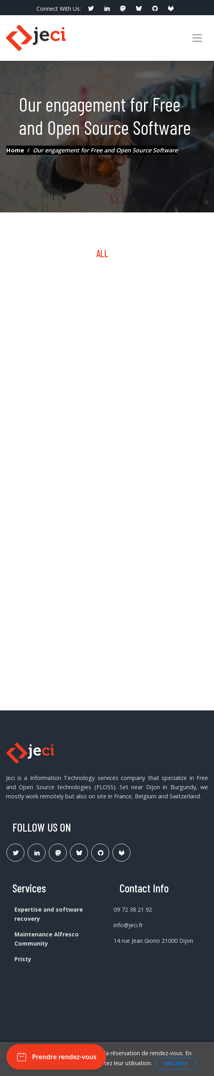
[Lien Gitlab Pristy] (121, 853)
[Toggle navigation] (197, 38)
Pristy (22, 959)
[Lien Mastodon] (58, 853)
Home (15, 150)
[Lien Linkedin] (37, 853)
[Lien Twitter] (15, 853)
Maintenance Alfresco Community (46, 938)
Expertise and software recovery (48, 914)
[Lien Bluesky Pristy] (79, 853)
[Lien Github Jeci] (100, 853)
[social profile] (90, 8)
